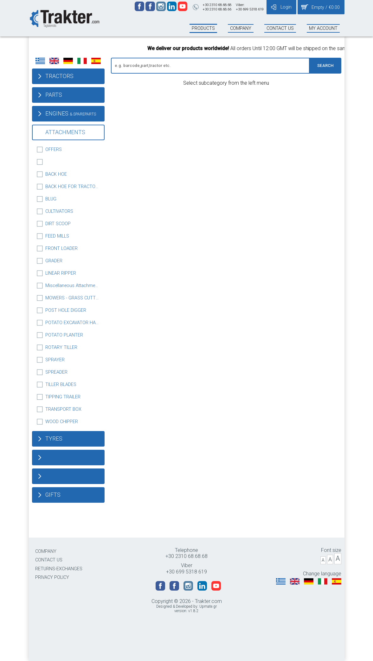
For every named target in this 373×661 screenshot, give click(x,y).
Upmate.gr (208, 606)
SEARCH (325, 65)
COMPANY (45, 551)
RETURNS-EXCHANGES (58, 569)
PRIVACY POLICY (52, 577)
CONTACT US (48, 560)
